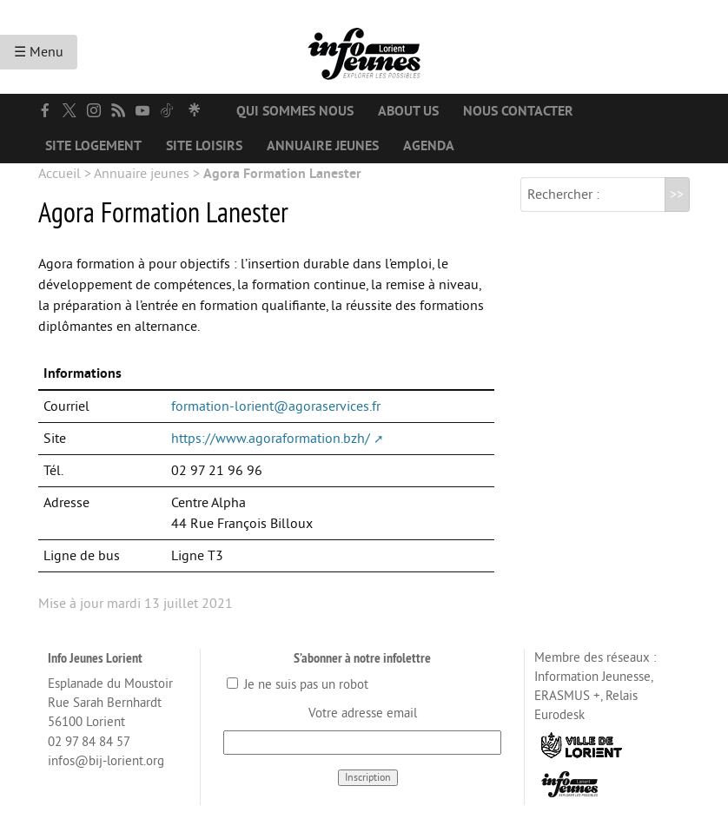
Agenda (428, 146)
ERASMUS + (567, 696)
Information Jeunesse (592, 677)
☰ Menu (38, 52)
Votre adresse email (362, 713)
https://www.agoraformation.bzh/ (270, 438)
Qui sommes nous (295, 111)
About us (408, 111)
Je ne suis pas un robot (297, 684)
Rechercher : (563, 194)
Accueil (59, 174)
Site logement (93, 146)
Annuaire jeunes (323, 146)
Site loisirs (204, 146)
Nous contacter (518, 111)
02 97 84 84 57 (89, 742)
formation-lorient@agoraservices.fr (276, 406)
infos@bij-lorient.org (106, 761)
